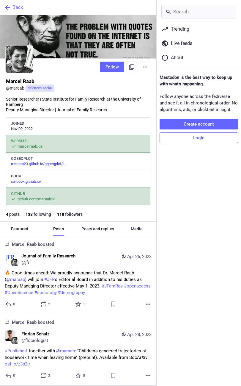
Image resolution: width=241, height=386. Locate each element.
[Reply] (10, 304)
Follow (112, 67)
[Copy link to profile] (132, 67)
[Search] (198, 11)
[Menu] (145, 67)
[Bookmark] (113, 304)
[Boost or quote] (45, 304)
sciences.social (40, 88)
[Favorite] (80, 304)
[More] (148, 304)
